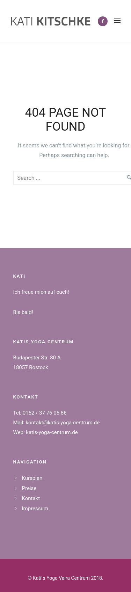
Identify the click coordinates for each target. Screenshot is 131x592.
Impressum (35, 508)
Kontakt (31, 498)
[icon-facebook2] (103, 21)
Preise (29, 488)
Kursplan (32, 478)
